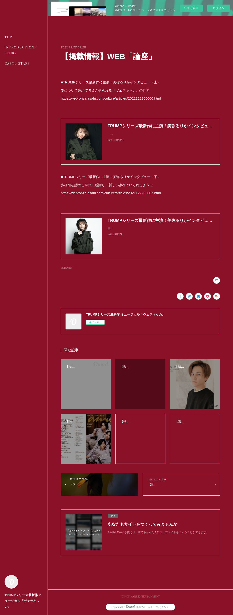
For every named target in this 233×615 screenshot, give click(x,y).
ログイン (219, 8)
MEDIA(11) (66, 268)
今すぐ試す (191, 8)
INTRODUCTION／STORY (21, 50)
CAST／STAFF (17, 63)
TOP (8, 37)
